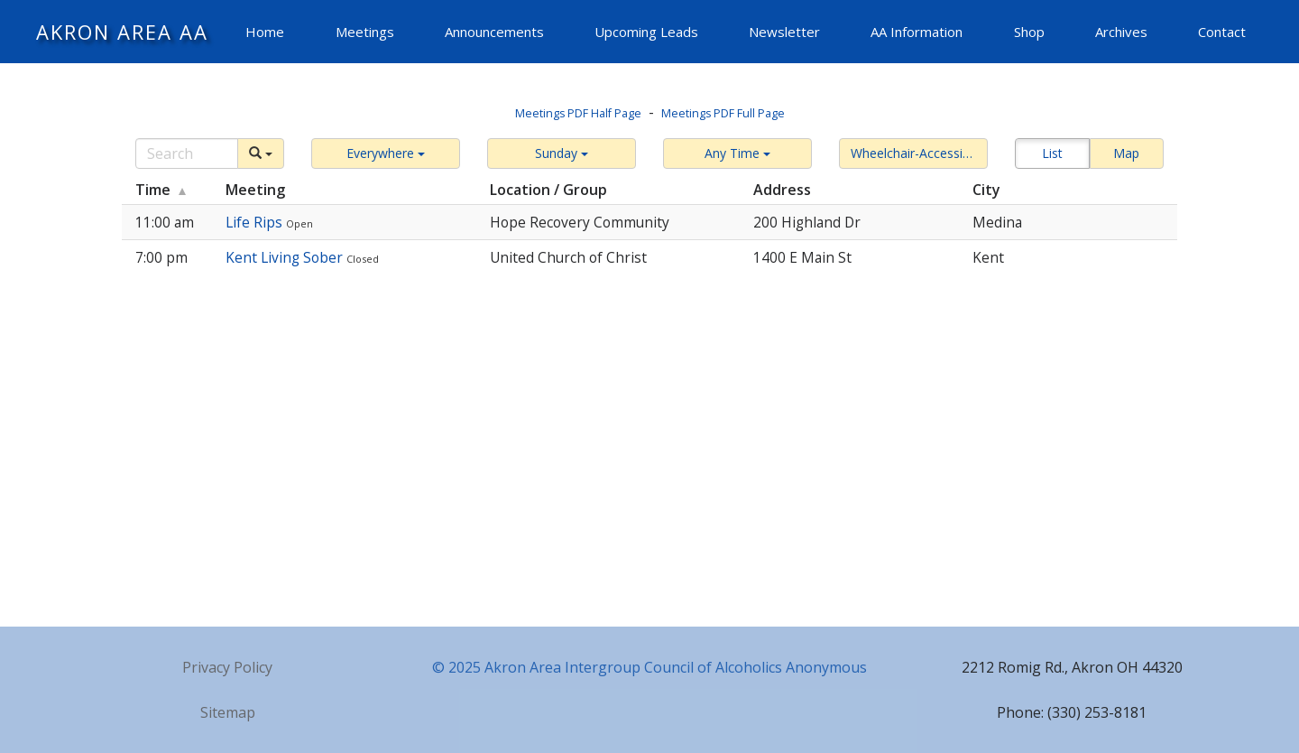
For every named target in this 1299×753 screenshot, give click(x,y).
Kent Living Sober (286, 257)
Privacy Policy (227, 667)
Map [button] (1126, 153)
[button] (385, 153)
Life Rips (256, 222)
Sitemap (227, 712)
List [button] (1052, 153)
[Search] (186, 153)
